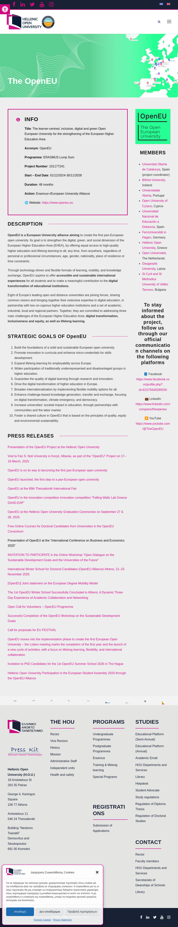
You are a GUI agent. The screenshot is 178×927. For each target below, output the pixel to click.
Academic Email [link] (146, 758)
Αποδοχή (20, 911)
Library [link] (140, 776)
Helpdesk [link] (141, 783)
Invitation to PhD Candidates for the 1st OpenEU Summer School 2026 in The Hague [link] (65, 663)
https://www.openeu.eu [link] (57, 202)
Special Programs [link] (105, 776)
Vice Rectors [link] (59, 741)
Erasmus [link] (99, 758)
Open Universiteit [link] (154, 253)
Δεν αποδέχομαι (49, 911)
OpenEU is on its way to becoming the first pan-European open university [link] (57, 470)
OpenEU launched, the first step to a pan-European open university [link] (53, 479)
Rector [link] (54, 734)
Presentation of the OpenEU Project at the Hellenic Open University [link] (53, 447)
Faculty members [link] (147, 861)
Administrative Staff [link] (63, 761)
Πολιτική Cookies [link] (42, 920)
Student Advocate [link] (147, 790)
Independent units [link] (62, 768)
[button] (97, 872)
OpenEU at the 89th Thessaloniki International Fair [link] (42, 488)
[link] (5, 9)
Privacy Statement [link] (62, 920)
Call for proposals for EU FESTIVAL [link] (32, 630)
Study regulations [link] (147, 797)
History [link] (55, 747)
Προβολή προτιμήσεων (82, 911)
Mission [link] (55, 754)
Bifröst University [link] (153, 180)
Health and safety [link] (62, 774)
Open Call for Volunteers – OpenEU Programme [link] (40, 606)
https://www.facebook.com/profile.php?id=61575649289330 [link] (153, 384)
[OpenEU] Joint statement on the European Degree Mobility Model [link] (53, 583)
